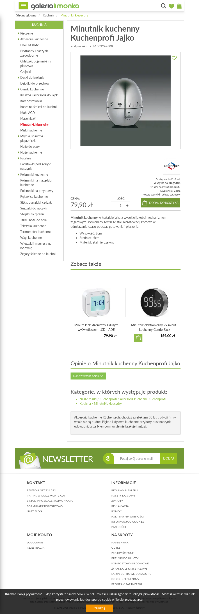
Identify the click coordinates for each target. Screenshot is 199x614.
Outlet (116, 547)
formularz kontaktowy (45, 506)
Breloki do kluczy (124, 558)
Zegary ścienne (122, 553)
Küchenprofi (108, 399)
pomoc (116, 511)
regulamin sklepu (124, 490)
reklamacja (120, 506)
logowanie (35, 542)
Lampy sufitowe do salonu (131, 573)
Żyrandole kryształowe (129, 568)
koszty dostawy (123, 495)
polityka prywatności (127, 516)
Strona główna (26, 15)
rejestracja (35, 547)
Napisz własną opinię (88, 376)
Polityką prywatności (146, 594)
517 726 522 (48, 490)
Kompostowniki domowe (130, 563)
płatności (118, 527)
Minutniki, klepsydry (74, 15)
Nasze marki (88, 399)
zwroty (117, 500)
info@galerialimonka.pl (55, 500)
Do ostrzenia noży (125, 579)
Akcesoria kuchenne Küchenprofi (143, 399)
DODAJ (168, 458)
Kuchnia (48, 15)
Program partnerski (126, 584)
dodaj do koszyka (163, 203)
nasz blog (34, 511)
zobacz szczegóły (171, 194)
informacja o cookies (127, 521)
